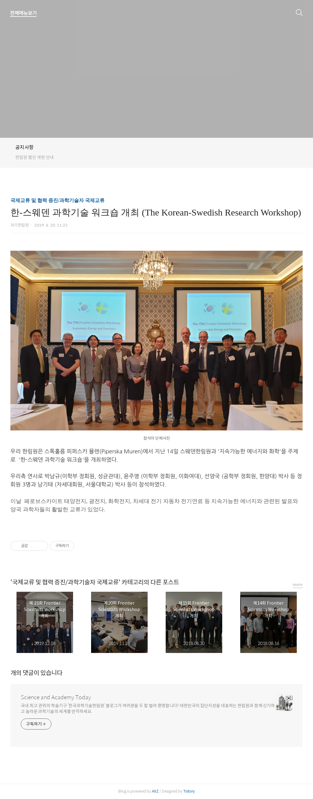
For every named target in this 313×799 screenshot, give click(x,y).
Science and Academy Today (56, 697)
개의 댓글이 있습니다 (36, 673)
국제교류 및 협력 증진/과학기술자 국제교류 (57, 200)
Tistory (189, 791)
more (298, 584)
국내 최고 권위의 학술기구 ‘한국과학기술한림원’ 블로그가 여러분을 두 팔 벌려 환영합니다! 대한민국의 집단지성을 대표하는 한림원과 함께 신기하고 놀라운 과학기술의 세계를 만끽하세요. (148, 708)
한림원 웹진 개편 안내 (34, 157)
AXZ (155, 791)
